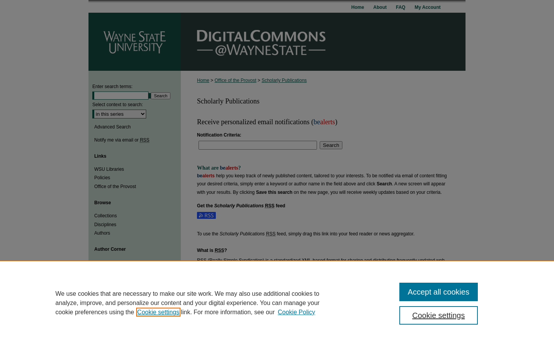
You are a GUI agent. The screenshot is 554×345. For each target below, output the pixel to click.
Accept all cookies (438, 292)
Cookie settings (158, 312)
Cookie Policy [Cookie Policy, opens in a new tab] (296, 312)
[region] (277, 302)
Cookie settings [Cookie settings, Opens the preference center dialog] (438, 315)
